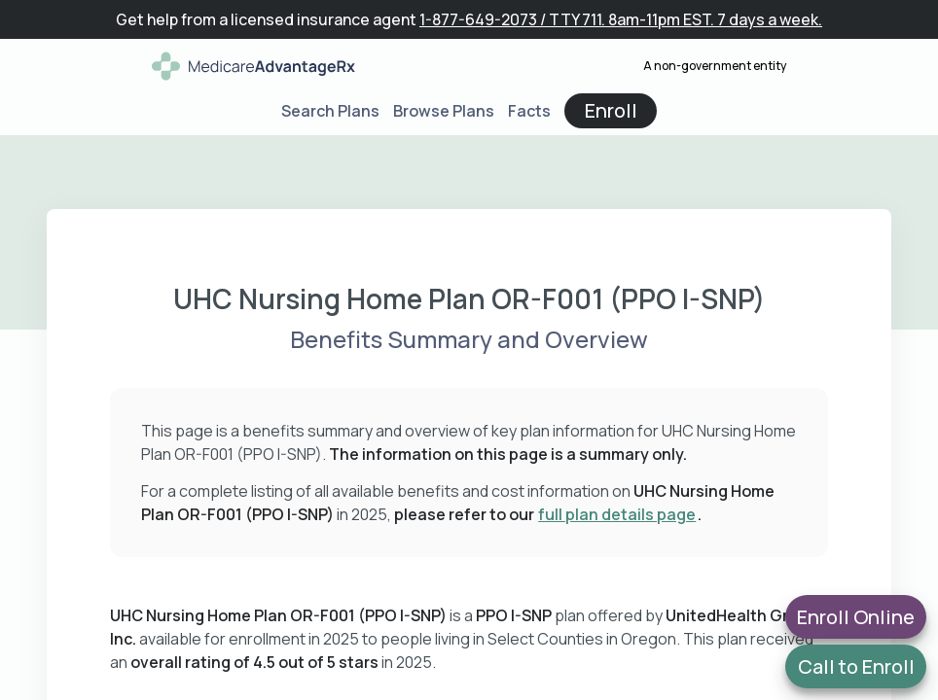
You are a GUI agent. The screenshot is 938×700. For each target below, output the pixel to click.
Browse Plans (443, 111)
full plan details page (617, 514)
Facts (529, 111)
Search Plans (330, 111)
